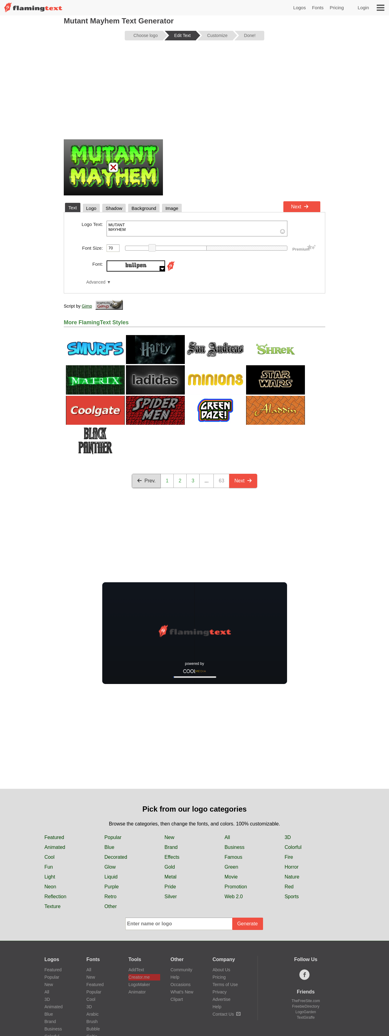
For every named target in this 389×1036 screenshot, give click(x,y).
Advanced (95, 282)
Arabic (93, 1014)
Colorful (293, 847)
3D (288, 837)
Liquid (111, 876)
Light (49, 876)
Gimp (87, 306)
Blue (109, 847)
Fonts (318, 7)
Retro (110, 896)
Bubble (93, 1028)
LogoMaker (139, 984)
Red (289, 886)
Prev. (146, 480)
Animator (137, 991)
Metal (170, 876)
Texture (52, 906)
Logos (299, 7)
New (169, 837)
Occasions (180, 984)
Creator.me (139, 977)
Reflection (55, 896)
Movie (231, 876)
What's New (181, 991)
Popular (112, 837)
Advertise (221, 999)
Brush (92, 1021)
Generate (247, 923)
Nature (292, 876)
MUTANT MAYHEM (197, 228)
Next (300, 206)
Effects (172, 857)
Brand (171, 847)
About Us (221, 969)
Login (363, 7)
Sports (292, 896)
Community (181, 969)
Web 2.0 (234, 896)
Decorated (115, 857)
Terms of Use (225, 984)
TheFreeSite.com (306, 1001)
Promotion (236, 886)
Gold (169, 867)
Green (231, 867)
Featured (54, 837)
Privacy (220, 991)
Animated (54, 847)
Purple (111, 886)
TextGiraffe (306, 1017)
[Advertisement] (194, 93)
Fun (48, 867)
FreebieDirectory (305, 1006)
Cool (49, 857)
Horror (291, 867)
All (227, 837)
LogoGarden (305, 1012)
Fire (289, 857)
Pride (170, 886)
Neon (50, 886)
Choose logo (145, 35)
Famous (233, 857)
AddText (136, 969)
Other (110, 906)
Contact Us (227, 1014)
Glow (109, 867)
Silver (170, 896)
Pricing (337, 7)
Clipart (176, 999)
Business (235, 847)
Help (174, 977)
